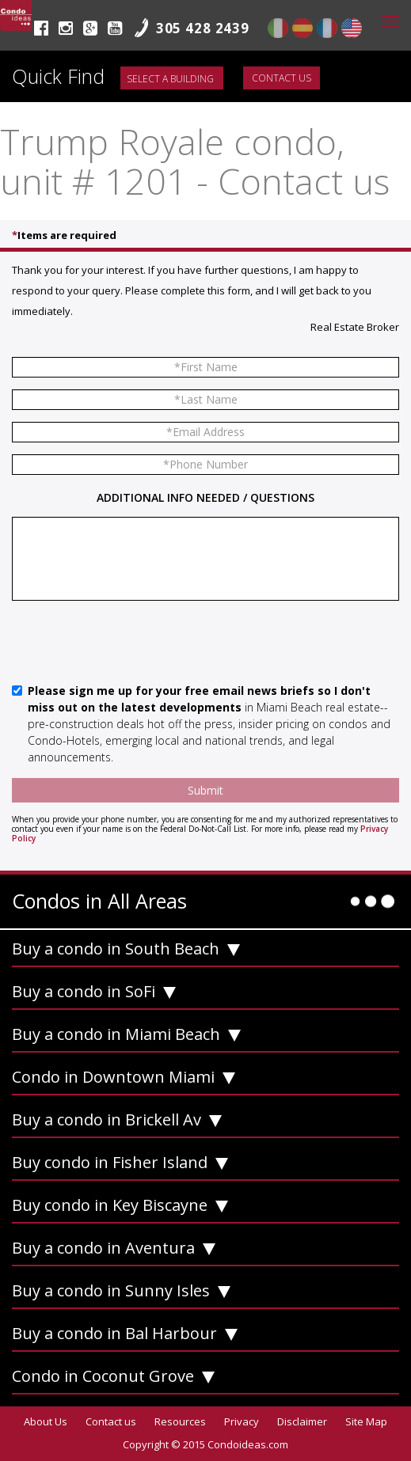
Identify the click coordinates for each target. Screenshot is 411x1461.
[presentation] (132, 643)
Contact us (281, 78)
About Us (45, 1421)
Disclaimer (302, 1421)
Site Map (366, 1421)
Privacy (241, 1421)
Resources (180, 1421)
